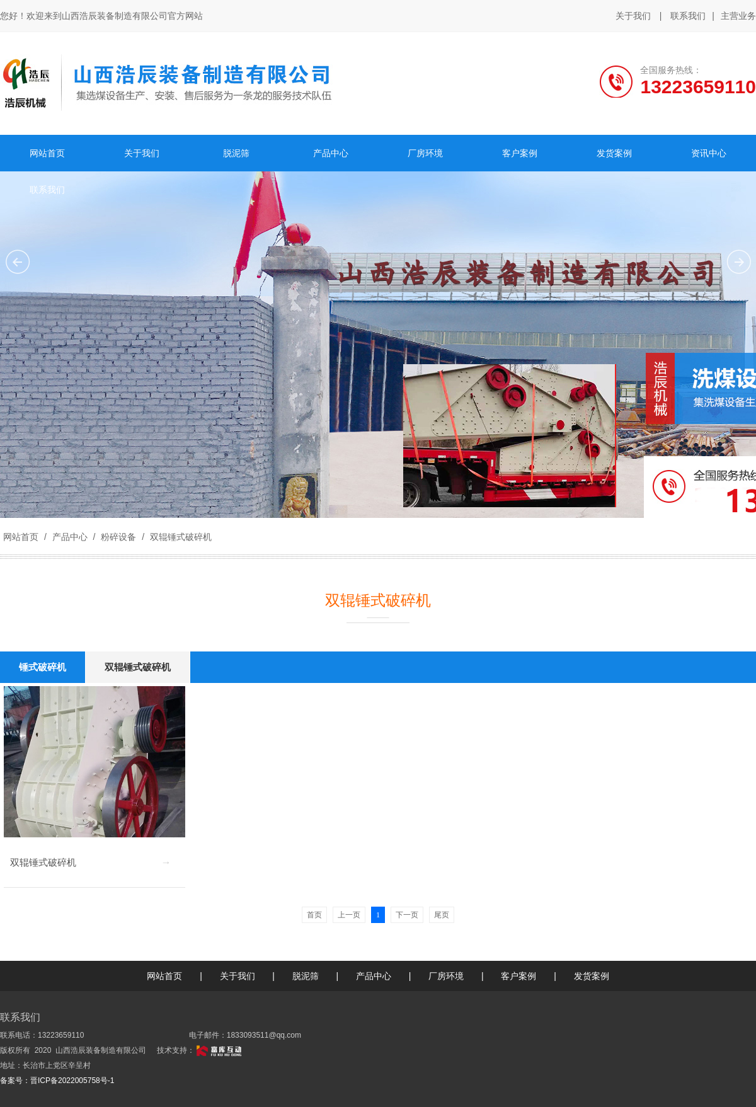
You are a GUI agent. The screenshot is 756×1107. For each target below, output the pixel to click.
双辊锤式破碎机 (179, 537)
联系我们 (688, 16)
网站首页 (20, 537)
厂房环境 (446, 976)
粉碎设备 (118, 537)
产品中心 (70, 537)
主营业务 (738, 16)
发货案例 (591, 976)
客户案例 (518, 976)
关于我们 (633, 16)
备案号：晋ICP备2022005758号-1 (57, 1080)
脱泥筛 (305, 976)
